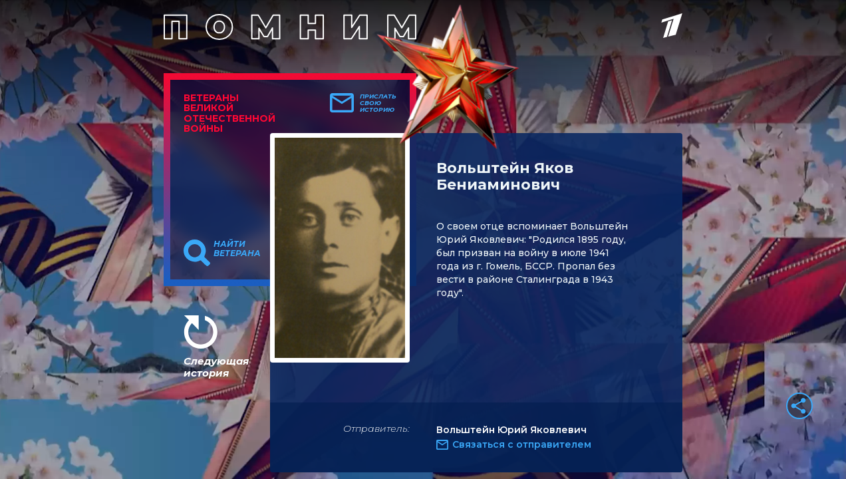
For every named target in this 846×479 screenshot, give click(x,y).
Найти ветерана (237, 249)
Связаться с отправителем (521, 444)
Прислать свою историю (378, 103)
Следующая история (216, 367)
